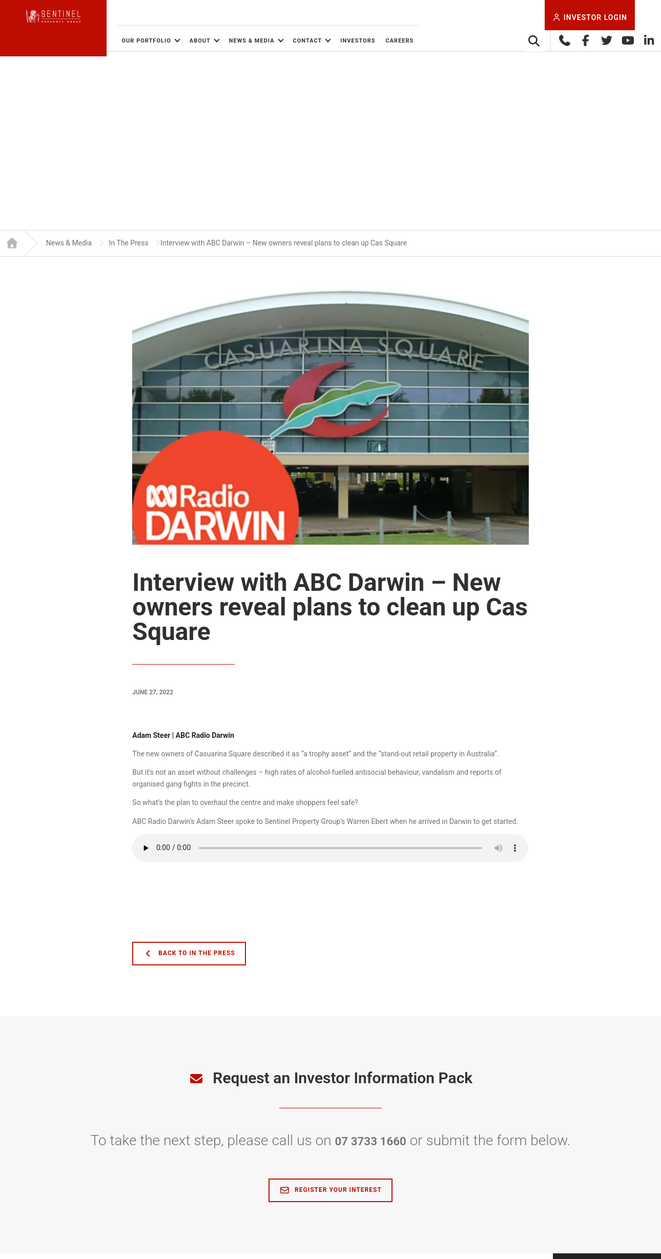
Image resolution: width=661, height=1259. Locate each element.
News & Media (299, 40)
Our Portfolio (193, 40)
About (247, 40)
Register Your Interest (330, 1196)
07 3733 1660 (370, 1146)
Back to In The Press (189, 959)
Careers (447, 40)
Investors (405, 40)
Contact (354, 40)
